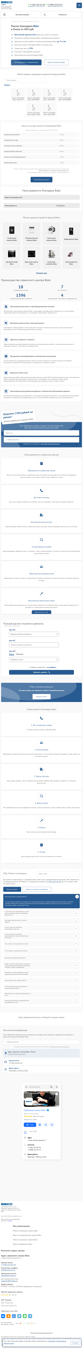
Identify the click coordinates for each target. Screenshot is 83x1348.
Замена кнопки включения (11, 134)
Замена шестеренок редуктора (13, 151)
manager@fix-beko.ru (9, 1281)
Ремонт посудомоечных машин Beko (27, 1235)
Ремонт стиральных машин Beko (25, 1231)
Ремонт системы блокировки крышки (15, 157)
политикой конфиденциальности (50, 444)
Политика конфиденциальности (41, 1333)
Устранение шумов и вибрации (13, 145)
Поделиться (3, 1316)
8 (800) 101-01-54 (8, 1270)
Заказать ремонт (41, 672)
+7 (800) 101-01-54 (54, 5)
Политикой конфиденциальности (59, 1046)
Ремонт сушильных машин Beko (25, 1240)
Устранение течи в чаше (11, 140)
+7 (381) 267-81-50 (37, 5)
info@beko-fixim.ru (8, 1275)
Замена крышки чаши (10, 162)
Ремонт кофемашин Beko (22, 1244)
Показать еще (41, 273)
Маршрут (30, 1124)
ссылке (10, 1221)
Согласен (75, 1343)
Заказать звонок (41, 697)
